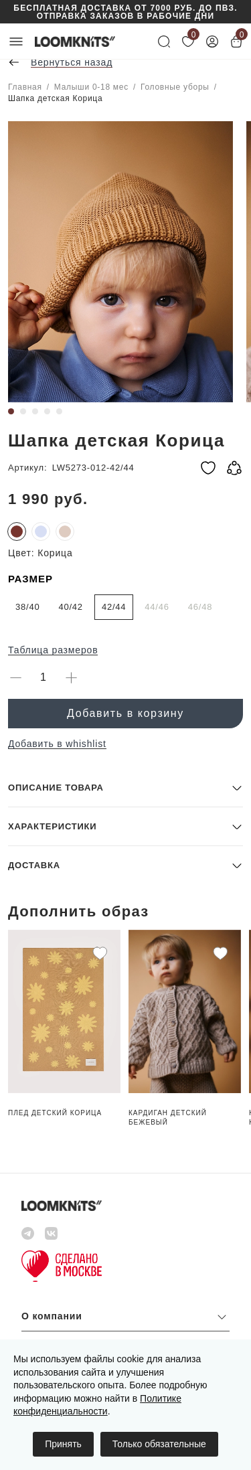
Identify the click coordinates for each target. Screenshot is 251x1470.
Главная (25, 87)
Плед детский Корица (55, 1113)
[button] (125, 787)
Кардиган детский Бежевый (168, 1117)
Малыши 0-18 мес (91, 87)
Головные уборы (175, 87)
